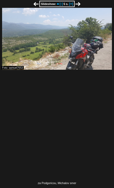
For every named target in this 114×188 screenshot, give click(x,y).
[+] (71, 4)
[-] (61, 4)
